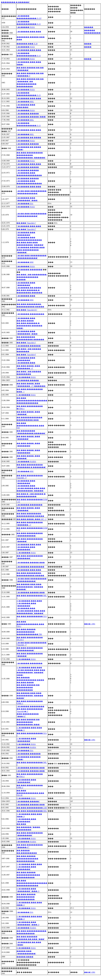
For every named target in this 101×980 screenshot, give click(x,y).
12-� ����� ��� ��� (29, 864)
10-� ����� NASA (26, 377)
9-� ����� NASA (26, 266)
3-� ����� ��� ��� (29, 98)
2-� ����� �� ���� (29, 288)
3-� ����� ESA (25, 912)
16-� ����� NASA (26, 838)
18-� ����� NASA (26, 948)
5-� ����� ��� (26, 608)
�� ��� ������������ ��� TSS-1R (30, 793)
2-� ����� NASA (26, 47)
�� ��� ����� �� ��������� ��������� (28, 687)
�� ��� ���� (25, 321)
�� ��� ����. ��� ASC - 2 (31, 519)
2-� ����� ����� (28, 144)
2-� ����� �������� (30, 567)
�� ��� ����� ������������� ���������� (28, 874)
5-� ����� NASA (26, 110)
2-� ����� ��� (26, 318)
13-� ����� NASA (26, 659)
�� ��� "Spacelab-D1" (27, 310)
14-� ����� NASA (26, 744)
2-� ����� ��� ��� (29, 50)
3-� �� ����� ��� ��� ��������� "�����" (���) (31, 672)
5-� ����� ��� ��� (29, 164)
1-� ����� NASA (26, 27)
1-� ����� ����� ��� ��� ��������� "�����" (31, 249)
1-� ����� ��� (26, 296)
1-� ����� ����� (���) (31, 117)
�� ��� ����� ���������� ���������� (26, 896)
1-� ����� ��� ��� (29, 32)
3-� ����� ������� (29, 663)
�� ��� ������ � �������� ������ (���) (29, 325)
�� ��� (21, 824)
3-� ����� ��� (26, 363)
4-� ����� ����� (28, 178)
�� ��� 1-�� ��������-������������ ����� (32, 277)
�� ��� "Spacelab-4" (26, 355)
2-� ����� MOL (25, 120)
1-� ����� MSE (25, 262)
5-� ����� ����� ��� (31, 805)
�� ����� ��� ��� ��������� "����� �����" (30, 586)
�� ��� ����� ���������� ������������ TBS (29, 631)
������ (89, 30)
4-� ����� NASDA (26, 928)
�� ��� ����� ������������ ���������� (27, 858)
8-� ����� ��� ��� (29, 545)
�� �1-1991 (89, 624)
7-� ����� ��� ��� (29, 226)
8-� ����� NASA (26, 207)
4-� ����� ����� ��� (31, 771)
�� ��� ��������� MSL (32, 811)
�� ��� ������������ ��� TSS (30, 425)
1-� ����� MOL (25, 102)
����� (88, 27)
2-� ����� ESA (25, 751)
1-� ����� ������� (29, 270)
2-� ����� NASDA (26, 747)
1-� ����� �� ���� (29, 137)
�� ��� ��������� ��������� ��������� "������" (31, 155)
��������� (92, 33)
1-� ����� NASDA (26, 462)
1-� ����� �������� (30, 314)
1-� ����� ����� (28, 114)
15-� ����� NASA (26, 798)
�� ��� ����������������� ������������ (32, 400)
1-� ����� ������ (29, 346)
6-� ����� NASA (26, 141)
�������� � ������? (15, 2)
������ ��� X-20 (27, 44)
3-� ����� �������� (30, 706)
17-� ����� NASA (26, 908)
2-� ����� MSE (25, 300)
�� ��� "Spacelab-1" (26, 223)
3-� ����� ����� (28, 170)
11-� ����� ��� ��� (29, 668)
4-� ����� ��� (26, 486)
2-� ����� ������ (29, 754)
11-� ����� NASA (26, 395)
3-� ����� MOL (25, 134)
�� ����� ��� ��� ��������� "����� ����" (30, 695)
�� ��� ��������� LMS (32, 808)
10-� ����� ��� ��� (29, 601)
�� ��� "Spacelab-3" (26, 343)
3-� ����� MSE (25, 471)
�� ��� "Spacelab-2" (26, 229)
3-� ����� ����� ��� (31, 768)
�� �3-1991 (89, 740)
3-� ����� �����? (28, 801)
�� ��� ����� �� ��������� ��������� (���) (28, 722)
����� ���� (25, 957)
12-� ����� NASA (26, 553)
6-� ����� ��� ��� (29, 187)
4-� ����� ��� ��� (29, 130)
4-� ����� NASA (26, 90)
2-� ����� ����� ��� (31, 592)
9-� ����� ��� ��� (29, 570)
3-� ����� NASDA (26, 842)
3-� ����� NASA (26, 59)
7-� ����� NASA (26, 161)
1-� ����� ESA (25, 204)
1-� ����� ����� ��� (31, 562)
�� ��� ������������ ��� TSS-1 (30, 624)
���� (87, 44)
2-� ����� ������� (29, 505)
